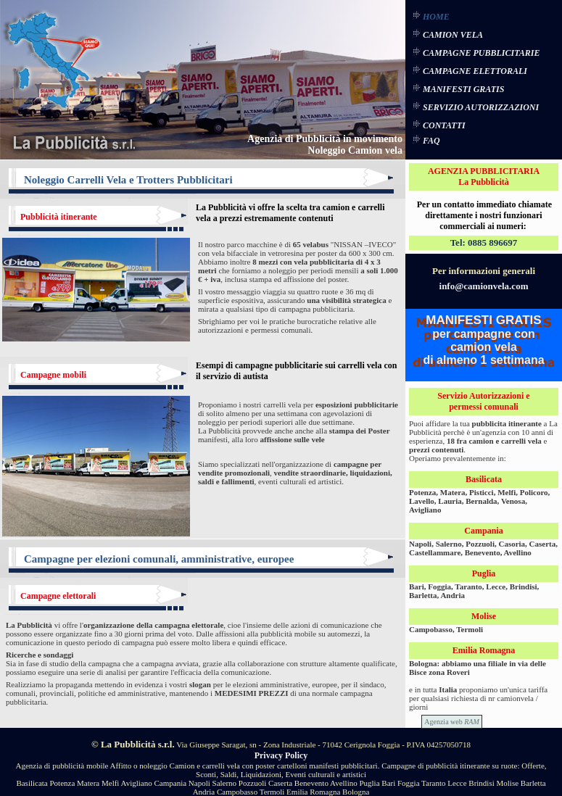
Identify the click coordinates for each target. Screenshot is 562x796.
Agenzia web (451, 722)
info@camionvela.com (484, 286)
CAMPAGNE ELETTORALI (475, 71)
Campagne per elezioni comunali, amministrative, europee (159, 559)
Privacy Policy (281, 755)
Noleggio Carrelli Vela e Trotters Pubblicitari (128, 180)
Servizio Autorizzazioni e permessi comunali (483, 401)
